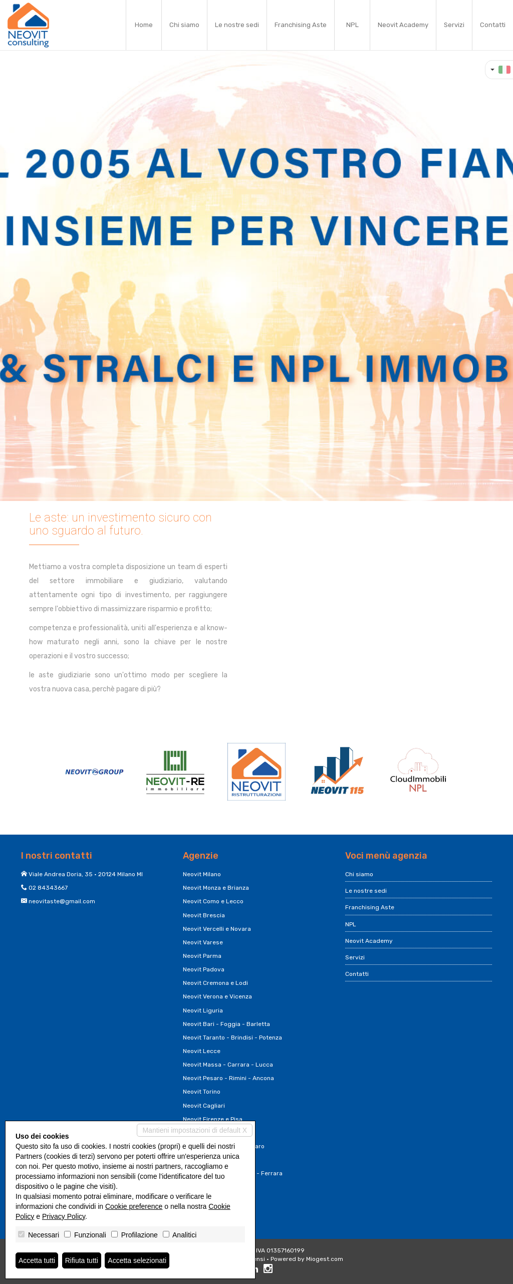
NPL (352, 25)
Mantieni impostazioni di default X (194, 1130)
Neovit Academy (403, 25)
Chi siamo (184, 25)
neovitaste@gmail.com (62, 901)
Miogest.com (324, 1258)
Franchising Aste (301, 25)
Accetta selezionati (137, 1260)
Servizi (454, 25)
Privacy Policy (63, 1216)
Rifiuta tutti (81, 1260)
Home (144, 25)
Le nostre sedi (237, 25)
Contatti (492, 25)
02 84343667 (48, 887)
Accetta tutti (37, 1260)
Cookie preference (133, 1206)
